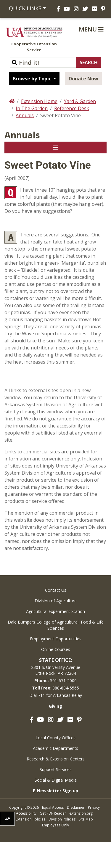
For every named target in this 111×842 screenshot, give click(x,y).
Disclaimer (76, 807)
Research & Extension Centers (56, 759)
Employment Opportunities (55, 639)
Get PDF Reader (53, 813)
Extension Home (39, 101)
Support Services (56, 769)
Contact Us (55, 590)
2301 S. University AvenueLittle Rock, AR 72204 (55, 670)
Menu (91, 29)
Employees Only (55, 825)
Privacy (94, 807)
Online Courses (55, 649)
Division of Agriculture (56, 601)
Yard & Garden (80, 101)
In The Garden (32, 108)
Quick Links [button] (25, 8)
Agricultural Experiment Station (55, 611)
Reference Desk (71, 108)
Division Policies (62, 819)
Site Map (86, 819)
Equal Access (53, 807)
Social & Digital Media (56, 780)
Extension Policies (30, 819)
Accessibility (26, 813)
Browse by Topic (32, 78)
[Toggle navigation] (55, 147)
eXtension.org (81, 813)
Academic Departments (55, 748)
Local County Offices (55, 737)
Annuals (25, 115)
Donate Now (83, 78)
